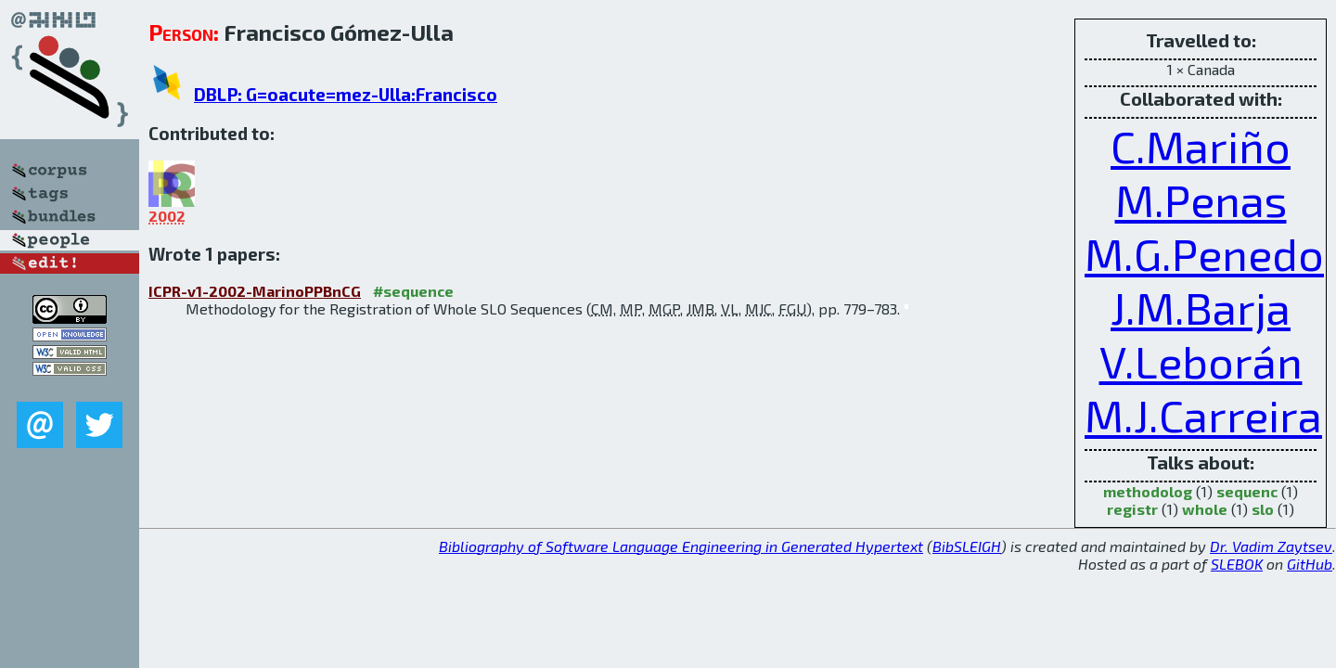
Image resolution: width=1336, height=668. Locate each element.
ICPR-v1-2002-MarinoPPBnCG (254, 291)
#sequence (413, 291)
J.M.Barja (1201, 307)
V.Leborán (1201, 361)
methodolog (1147, 491)
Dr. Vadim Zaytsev (1271, 546)
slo (1263, 509)
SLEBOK (1237, 563)
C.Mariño (1201, 146)
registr (1132, 509)
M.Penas (1201, 199)
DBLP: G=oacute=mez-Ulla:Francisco (345, 94)
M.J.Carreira (1203, 415)
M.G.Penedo (1204, 253)
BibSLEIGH (966, 546)
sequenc (1247, 491)
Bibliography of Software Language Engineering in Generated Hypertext (681, 546)
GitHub (1309, 563)
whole (1204, 509)
